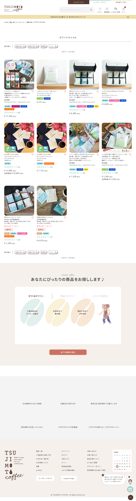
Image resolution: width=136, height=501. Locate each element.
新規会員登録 (66, 470)
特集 (37, 470)
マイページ (65, 455)
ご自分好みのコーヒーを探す (32, 320)
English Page (69, 482)
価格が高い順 (33, 46)
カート (64, 466)
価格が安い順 (20, 46)
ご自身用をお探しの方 (43, 459)
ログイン (100, 12)
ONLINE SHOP (79, 2)
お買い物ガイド (92, 459)
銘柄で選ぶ (35, 22)
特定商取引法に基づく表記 (96, 474)
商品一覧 (13, 22)
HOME (6, 22)
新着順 (43, 46)
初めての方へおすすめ (83, 320)
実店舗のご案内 (121, 2)
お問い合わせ (91, 455)
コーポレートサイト (99, 2)
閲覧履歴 (107, 12)
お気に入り (65, 462)
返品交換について (93, 462)
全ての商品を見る (68, 355)
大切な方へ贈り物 (57, 320)
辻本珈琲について (42, 466)
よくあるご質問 (115, 12)
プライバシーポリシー (94, 470)
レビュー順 (53, 46)
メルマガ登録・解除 (68, 474)
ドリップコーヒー (24, 22)
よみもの (39, 474)
